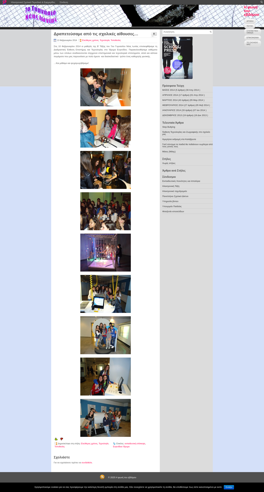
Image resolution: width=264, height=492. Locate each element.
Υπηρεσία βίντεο (170, 201)
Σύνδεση (64, 2)
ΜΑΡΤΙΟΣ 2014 (169, 100)
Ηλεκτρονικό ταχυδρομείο (174, 191)
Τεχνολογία (105, 40)
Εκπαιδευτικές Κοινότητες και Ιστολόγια (181, 181)
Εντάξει (229, 487)
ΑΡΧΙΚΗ (250, 21)
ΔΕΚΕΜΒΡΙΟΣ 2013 (172, 115)
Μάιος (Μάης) (169, 151)
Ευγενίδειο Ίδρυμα (121, 446)
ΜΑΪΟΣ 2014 (168, 90)
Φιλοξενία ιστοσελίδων (173, 211)
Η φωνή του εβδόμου (126, 477)
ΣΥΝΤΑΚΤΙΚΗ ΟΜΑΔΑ (252, 32)
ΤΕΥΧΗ (250, 26)
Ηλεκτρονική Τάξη (170, 186)
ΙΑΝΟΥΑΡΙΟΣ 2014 (171, 110)
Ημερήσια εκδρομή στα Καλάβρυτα (179, 139)
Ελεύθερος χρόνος (90, 40)
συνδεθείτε (87, 462)
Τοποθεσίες (116, 40)
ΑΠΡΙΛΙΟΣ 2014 (170, 95)
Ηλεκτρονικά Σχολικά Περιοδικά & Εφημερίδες (33, 2)
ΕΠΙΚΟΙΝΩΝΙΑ (253, 38)
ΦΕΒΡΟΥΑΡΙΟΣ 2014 (172, 105)
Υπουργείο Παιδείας (172, 206)
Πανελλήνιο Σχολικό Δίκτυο (175, 196)
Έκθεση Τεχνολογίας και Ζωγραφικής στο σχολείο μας (186, 133)
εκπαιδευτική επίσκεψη (135, 443)
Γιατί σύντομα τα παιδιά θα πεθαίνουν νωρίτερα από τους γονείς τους (187, 145)
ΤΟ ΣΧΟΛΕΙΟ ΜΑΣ (252, 43)
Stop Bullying (168, 127)
